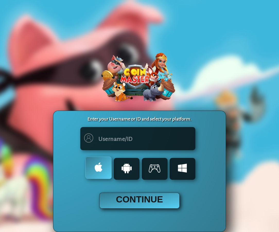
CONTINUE (139, 199)
